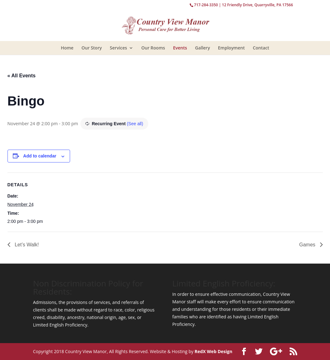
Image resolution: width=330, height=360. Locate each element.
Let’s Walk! (26, 244)
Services (118, 48)
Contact (261, 48)
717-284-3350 (206, 5)
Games (308, 244)
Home (67, 48)
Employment (231, 48)
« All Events (22, 75)
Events (180, 48)
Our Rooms (153, 48)
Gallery (202, 48)
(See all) (135, 123)
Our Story (92, 48)
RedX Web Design (213, 351)
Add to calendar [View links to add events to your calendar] (39, 155)
